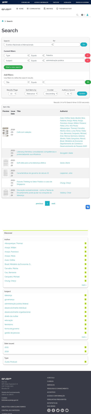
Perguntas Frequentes (56, 399)
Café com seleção (24, 132)
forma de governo (12, 328)
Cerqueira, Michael (79, 133)
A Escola (50, 378)
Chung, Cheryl (65, 183)
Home (19, 8)
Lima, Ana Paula (71, 125)
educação (9, 320)
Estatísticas (52, 403)
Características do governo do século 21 (33, 173)
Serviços (51, 385)
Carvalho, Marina (11, 268)
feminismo (9, 324)
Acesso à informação (41, 2)
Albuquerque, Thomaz (68, 128)
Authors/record (68, 90)
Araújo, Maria (72, 120)
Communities (33, 8)
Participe (56, 2)
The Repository (64, 8)
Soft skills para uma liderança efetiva (31, 163)
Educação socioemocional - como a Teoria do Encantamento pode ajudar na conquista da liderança (35, 192)
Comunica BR (25, 2)
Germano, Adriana (77, 136)
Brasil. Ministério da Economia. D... (18, 264)
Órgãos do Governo (82, 2)
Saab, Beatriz (76, 118)
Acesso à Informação (56, 396)
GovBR (5, 2)
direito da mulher (11, 316)
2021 (7, 347)
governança (9, 299)
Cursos (50, 381)
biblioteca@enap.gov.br (10, 400)
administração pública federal (16, 303)
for (54, 40)
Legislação (67, 2)
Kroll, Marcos (65, 136)
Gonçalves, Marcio (78, 138)
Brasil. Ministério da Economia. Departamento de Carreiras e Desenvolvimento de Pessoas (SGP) (73, 143)
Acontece (51, 392)
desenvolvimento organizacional (17, 312)
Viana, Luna (70, 131)
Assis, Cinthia (65, 118)
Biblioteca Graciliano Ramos (14, 407)
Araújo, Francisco (12, 251)
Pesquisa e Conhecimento (57, 388)
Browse (48, 8)
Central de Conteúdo (11, 410)
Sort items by (31, 90)
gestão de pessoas (12, 333)
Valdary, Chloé (65, 192)
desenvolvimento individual (15, 308)
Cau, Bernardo (65, 133)
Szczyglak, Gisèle (66, 153)
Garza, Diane (65, 163)
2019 (7, 351)
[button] (82, 14)
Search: (7, 41)
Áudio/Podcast (11, 362)
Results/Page (12, 90)
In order (50, 90)
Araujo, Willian (73, 123)
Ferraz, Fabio (81, 131)
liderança (8, 295)
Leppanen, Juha (66, 173)
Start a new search (13, 67)
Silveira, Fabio (65, 138)
